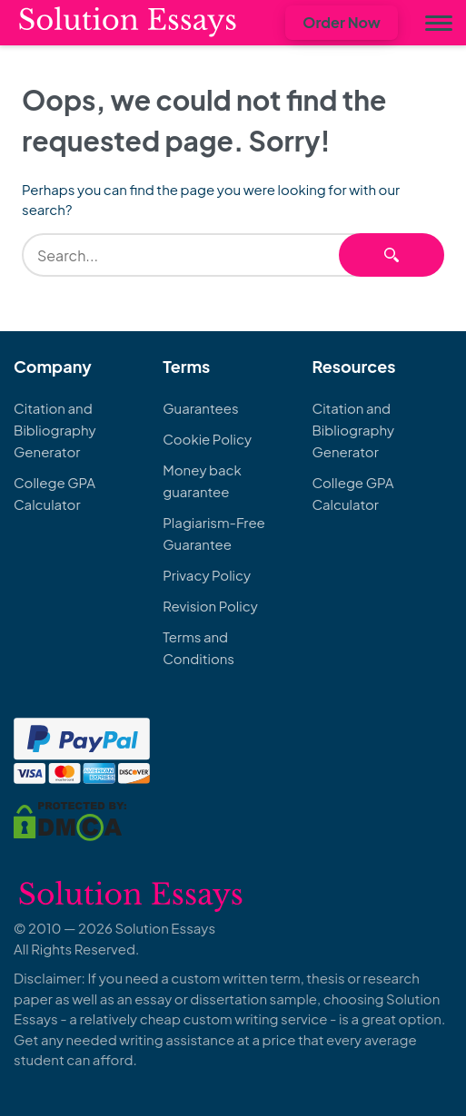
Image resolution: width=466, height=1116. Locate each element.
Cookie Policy (207, 438)
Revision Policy (210, 605)
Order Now (341, 22)
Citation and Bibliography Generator (55, 429)
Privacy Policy (207, 574)
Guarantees (200, 407)
